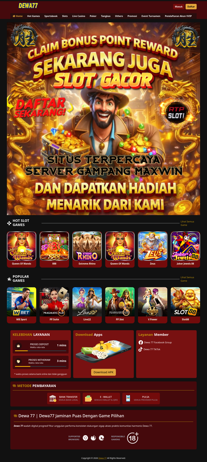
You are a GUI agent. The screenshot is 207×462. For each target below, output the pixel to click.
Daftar (191, 6)
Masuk (179, 6)
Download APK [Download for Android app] (103, 372)
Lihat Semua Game (187, 223)
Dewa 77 (102, 458)
